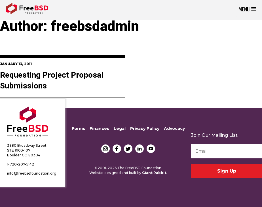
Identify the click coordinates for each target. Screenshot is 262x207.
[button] (247, 10)
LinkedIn (139, 148)
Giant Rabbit (154, 173)
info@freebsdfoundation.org (31, 173)
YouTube (151, 148)
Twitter (128, 148)
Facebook (116, 148)
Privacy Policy (144, 128)
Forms (78, 128)
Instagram (105, 148)
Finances (99, 128)
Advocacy (174, 128)
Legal (120, 128)
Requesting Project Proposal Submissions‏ (52, 80)
